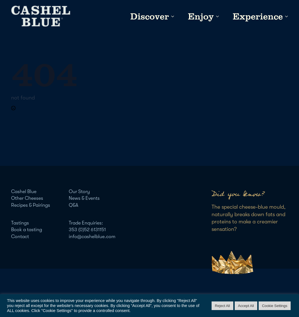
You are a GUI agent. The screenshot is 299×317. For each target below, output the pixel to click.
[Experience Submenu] (285, 16)
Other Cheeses (27, 198)
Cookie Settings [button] (274, 306)
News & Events (84, 198)
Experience (258, 16)
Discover (149, 16)
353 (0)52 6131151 (87, 229)
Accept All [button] (246, 306)
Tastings (20, 223)
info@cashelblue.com (92, 236)
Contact (20, 236)
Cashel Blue (23, 191)
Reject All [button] (222, 306)
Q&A (73, 205)
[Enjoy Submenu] (216, 16)
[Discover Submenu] (171, 16)
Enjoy (201, 16)
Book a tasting (26, 229)
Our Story (79, 191)
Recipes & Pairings (30, 205)
